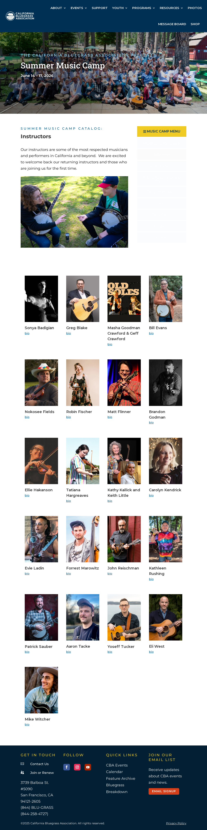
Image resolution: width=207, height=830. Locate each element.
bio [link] (27, 333)
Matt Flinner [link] (119, 412)
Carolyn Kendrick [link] (165, 490)
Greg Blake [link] (76, 328)
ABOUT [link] (56, 8)
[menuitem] (161, 143)
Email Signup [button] (164, 791)
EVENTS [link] (77, 8)
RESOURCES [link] (169, 8)
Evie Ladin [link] (34, 568)
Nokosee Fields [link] (39, 412)
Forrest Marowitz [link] (82, 568)
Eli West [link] (156, 646)
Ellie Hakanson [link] (39, 490)
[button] (161, 131)
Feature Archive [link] (120, 778)
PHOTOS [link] (195, 8)
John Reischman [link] (123, 568)
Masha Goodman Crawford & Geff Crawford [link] (123, 333)
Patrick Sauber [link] (39, 646)
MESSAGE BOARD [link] (172, 24)
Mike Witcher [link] (37, 719)
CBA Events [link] (117, 765)
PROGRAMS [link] (141, 8)
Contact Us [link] (39, 764)
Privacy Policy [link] (176, 823)
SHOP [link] (195, 24)
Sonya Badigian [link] (39, 328)
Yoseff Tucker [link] (120, 646)
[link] (20, 16)
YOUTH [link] (118, 8)
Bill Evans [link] (158, 328)
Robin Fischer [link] (79, 412)
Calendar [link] (114, 772)
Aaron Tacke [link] (78, 646)
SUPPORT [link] (100, 8)
